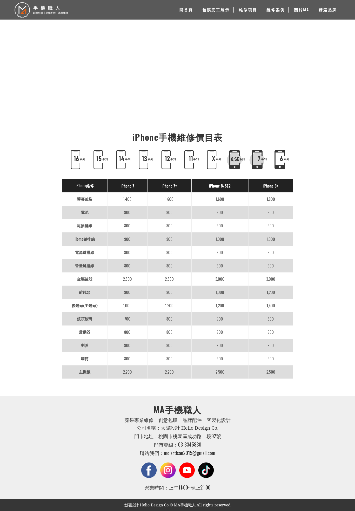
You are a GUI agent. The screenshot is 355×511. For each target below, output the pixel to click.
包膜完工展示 (216, 10)
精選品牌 (328, 10)
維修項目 (248, 10)
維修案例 (276, 10)
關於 (301, 10)
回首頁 (186, 10)
